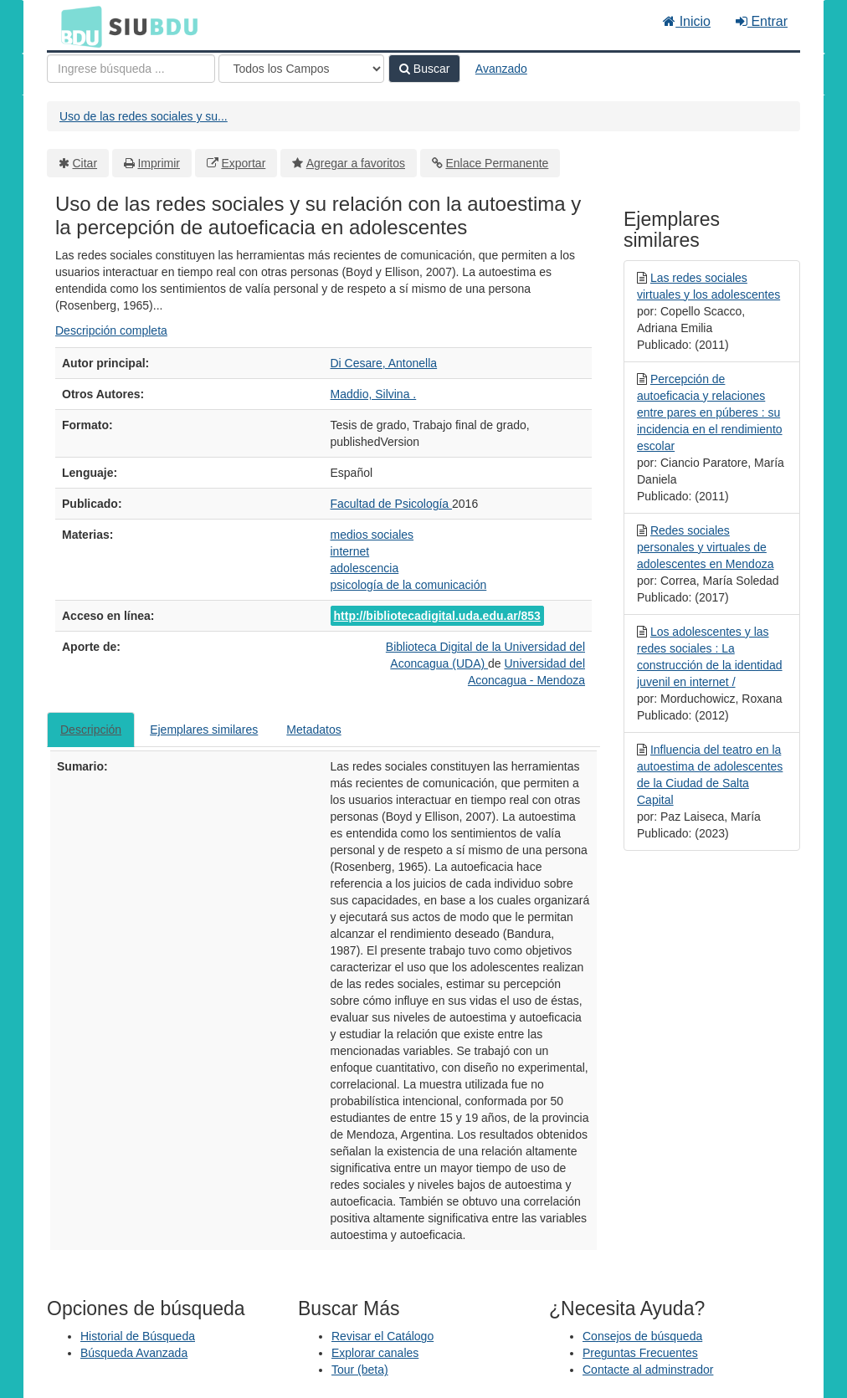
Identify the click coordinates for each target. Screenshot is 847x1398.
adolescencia (365, 568)
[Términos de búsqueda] (131, 68)
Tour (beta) (359, 1369)
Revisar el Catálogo (382, 1336)
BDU (77, 26)
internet (350, 551)
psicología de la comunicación (409, 584)
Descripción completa (111, 330)
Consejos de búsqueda (642, 1336)
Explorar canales (374, 1353)
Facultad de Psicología (392, 503)
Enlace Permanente (496, 163)
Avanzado (501, 68)
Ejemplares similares (204, 729)
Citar (85, 163)
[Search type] (301, 68)
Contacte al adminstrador (648, 1369)
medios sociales (372, 534)
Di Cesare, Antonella (384, 363)
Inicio (687, 21)
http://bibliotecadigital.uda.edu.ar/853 (437, 615)
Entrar (762, 21)
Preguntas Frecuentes (640, 1353)
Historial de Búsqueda (137, 1336)
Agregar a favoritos (355, 163)
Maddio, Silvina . (374, 394)
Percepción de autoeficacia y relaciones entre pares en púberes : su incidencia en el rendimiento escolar (710, 412)
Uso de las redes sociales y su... (143, 116)
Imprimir (158, 163)
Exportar (243, 163)
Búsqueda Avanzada (133, 1353)
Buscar (424, 68)
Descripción (90, 729)
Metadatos (313, 729)
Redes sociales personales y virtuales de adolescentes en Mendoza (705, 547)
